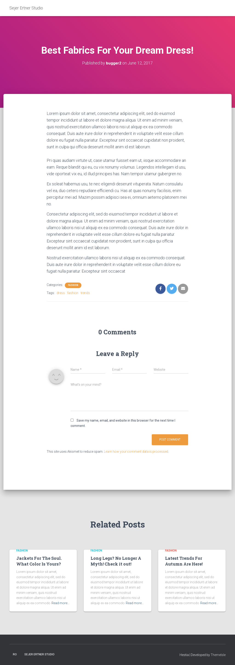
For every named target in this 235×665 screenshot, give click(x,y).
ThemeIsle (218, 655)
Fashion (73, 285)
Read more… (60, 603)
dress (61, 293)
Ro (15, 654)
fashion (72, 293)
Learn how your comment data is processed (136, 451)
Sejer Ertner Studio (39, 654)
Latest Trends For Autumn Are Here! (184, 561)
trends (85, 293)
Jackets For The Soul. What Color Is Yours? (39, 561)
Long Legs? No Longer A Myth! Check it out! (116, 561)
